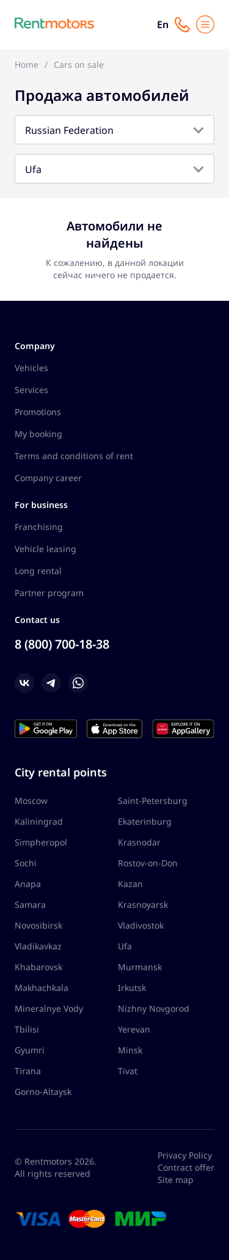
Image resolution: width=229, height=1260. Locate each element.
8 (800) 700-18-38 (62, 644)
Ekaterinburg (145, 821)
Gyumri (30, 1050)
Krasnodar (139, 842)
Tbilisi (27, 1029)
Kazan (130, 884)
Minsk (130, 1050)
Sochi (26, 863)
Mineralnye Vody (49, 1008)
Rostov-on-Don (148, 863)
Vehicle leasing (45, 548)
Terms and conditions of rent (74, 456)
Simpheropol (41, 842)
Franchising (39, 526)
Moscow (31, 800)
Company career (48, 478)
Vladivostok (141, 925)
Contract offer (186, 1167)
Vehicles (31, 368)
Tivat (127, 1071)
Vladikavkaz (38, 946)
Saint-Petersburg (152, 800)
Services (31, 390)
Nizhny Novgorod (153, 1008)
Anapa (28, 884)
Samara (30, 904)
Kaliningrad (39, 821)
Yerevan (134, 1029)
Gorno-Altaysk (43, 1091)
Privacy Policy (185, 1155)
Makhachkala (41, 987)
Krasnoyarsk (143, 904)
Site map (176, 1179)
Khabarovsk (38, 967)
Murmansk (140, 967)
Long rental (38, 571)
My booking (38, 434)
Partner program (49, 593)
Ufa (125, 946)
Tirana (28, 1071)
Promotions (38, 412)
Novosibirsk (38, 925)
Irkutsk (132, 987)
